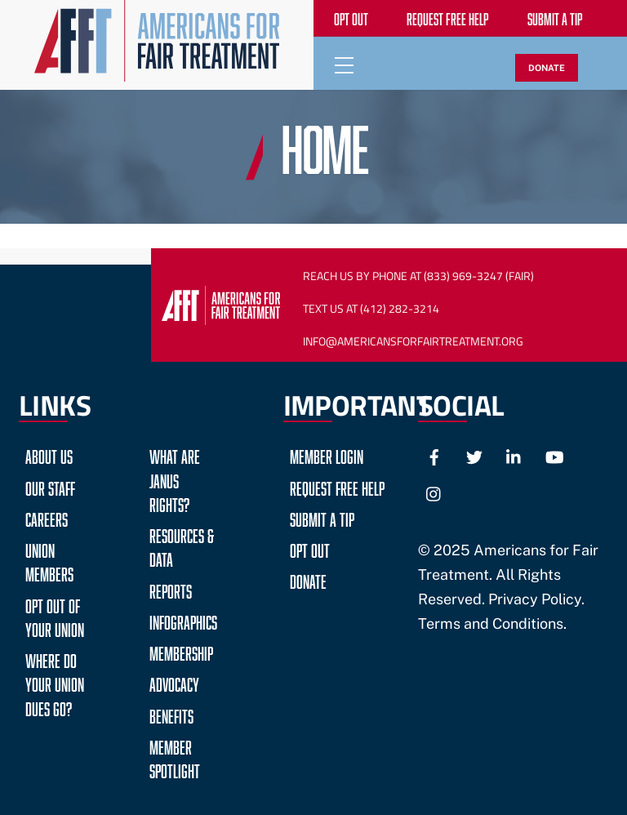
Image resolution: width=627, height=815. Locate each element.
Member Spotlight (174, 757)
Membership (181, 651)
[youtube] (554, 455)
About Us (49, 454)
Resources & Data (181, 545)
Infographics (183, 620)
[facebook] (434, 455)
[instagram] (434, 492)
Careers (46, 517)
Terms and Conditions (490, 623)
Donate (308, 579)
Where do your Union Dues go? (54, 683)
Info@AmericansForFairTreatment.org (413, 341)
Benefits (171, 714)
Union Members (49, 560)
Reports (170, 589)
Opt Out (310, 548)
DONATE (546, 68)
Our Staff (50, 486)
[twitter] (474, 455)
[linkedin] (514, 455)
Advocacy (174, 682)
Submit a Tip (322, 517)
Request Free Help (337, 486)
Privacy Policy (534, 599)
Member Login (326, 454)
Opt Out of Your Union (54, 616)
